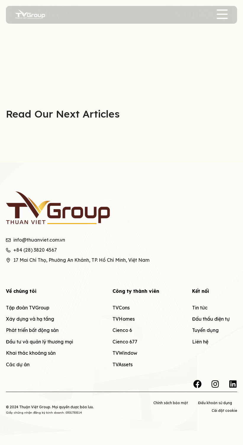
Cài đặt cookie (224, 410)
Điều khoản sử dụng (215, 403)
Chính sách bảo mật (170, 403)
